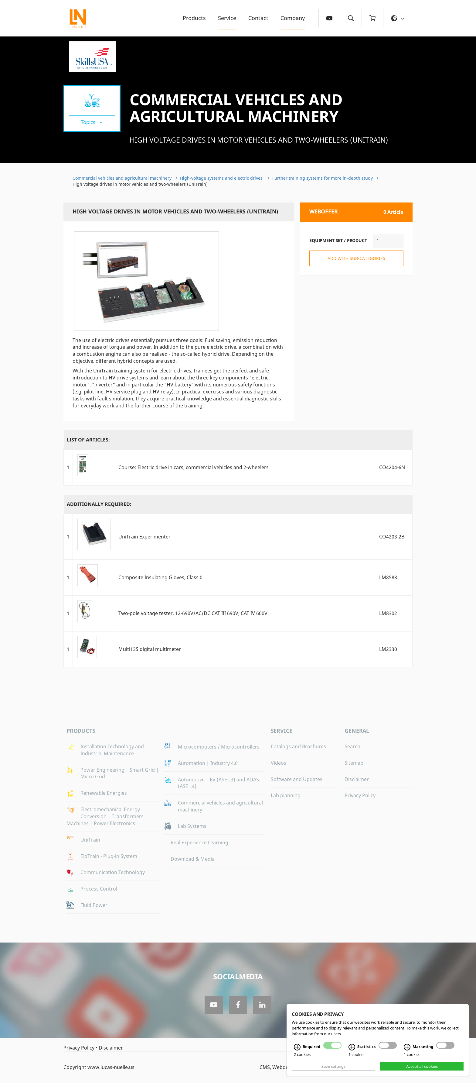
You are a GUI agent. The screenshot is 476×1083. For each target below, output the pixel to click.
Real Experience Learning (199, 842)
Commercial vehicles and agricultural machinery (236, 107)
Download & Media (193, 859)
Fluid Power (93, 905)
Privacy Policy (360, 795)
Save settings (333, 1066)
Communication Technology (112, 872)
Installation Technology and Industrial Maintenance (112, 750)
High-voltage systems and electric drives (222, 178)
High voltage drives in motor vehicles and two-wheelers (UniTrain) (259, 140)
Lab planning (286, 795)
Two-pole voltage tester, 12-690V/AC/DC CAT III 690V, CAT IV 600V (192, 613)
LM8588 (388, 577)
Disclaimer (357, 779)
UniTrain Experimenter (144, 536)
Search (352, 746)
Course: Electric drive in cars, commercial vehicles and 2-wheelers (193, 467)
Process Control (98, 888)
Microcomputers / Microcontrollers (219, 746)
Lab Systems (192, 826)
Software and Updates (296, 779)
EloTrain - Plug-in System (108, 856)
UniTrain (90, 839)
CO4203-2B (391, 536)
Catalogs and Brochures (298, 746)
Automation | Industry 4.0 (208, 763)
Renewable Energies (103, 793)
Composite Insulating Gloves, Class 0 (160, 577)
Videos (278, 762)
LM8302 (388, 613)
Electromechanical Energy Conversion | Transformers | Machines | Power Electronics (107, 816)
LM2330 (388, 649)
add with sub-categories (356, 258)
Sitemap (354, 762)
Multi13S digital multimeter (149, 649)
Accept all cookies (422, 1066)
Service (227, 18)
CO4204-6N (392, 467)
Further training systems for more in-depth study (322, 178)
